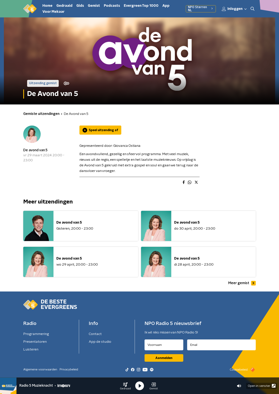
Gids (80, 6)
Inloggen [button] (234, 9)
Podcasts (112, 6)
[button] (125, 386)
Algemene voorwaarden (40, 369)
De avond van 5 (35, 150)
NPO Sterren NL (201, 9)
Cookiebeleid (239, 369)
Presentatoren (35, 342)
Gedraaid (64, 6)
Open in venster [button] (262, 386)
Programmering (36, 334)
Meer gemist (242, 283)
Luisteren (30, 349)
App (166, 6)
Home (47, 6)
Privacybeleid (68, 369)
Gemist (94, 6)
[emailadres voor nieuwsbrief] (221, 344)
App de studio (100, 342)
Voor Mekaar (53, 12)
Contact (95, 334)
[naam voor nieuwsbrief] (164, 344)
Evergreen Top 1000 (141, 6)
